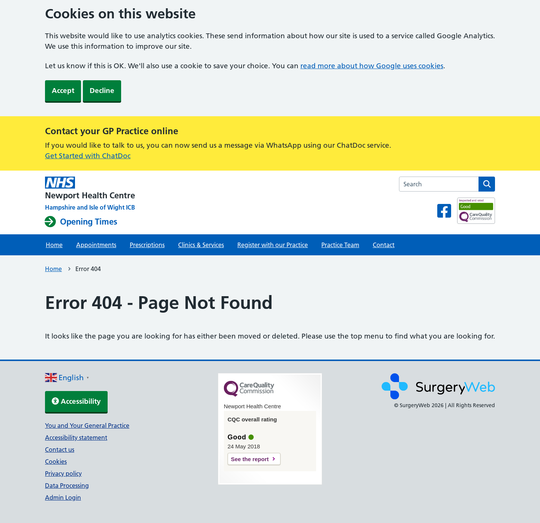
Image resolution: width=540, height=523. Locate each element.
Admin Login (63, 497)
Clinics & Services (201, 245)
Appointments (96, 245)
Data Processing (67, 485)
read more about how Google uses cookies (371, 65)
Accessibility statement (76, 437)
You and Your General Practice (87, 425)
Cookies (56, 461)
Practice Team (340, 245)
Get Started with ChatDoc (87, 155)
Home (54, 245)
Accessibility (76, 401)
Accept (63, 90)
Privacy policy (63, 473)
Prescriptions (147, 245)
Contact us (59, 449)
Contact (383, 245)
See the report (250, 459)
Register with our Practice (272, 245)
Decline (102, 90)
